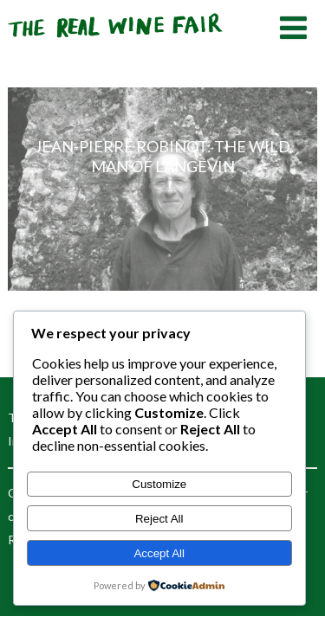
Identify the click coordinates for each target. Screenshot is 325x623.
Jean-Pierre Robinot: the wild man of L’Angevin (162, 156)
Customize (159, 484)
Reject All (159, 518)
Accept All (159, 553)
